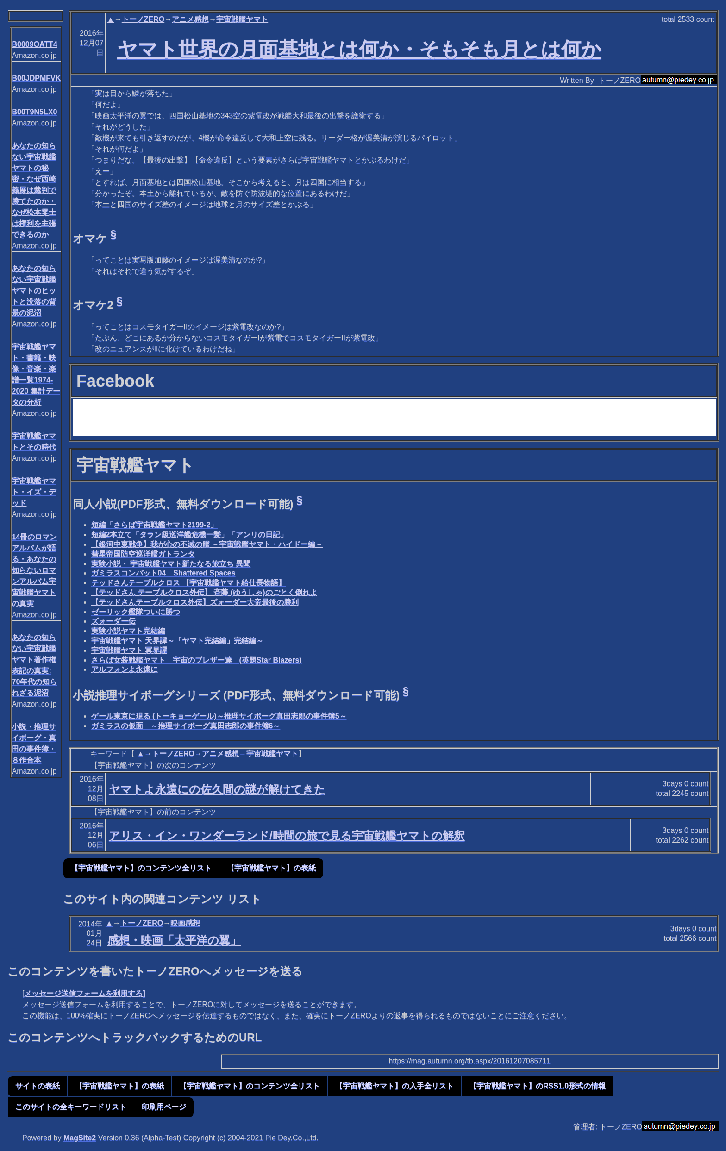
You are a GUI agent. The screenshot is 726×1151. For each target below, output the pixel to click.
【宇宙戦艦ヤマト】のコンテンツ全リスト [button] (141, 868)
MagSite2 (79, 1138)
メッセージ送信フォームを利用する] (84, 993)
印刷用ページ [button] (164, 1107)
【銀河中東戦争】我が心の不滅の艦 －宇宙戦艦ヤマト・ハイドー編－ (207, 544)
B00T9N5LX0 (34, 112)
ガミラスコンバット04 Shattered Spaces (163, 573)
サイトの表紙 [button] (37, 1086)
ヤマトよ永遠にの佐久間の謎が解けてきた (217, 789)
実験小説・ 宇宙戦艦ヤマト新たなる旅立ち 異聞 (171, 564)
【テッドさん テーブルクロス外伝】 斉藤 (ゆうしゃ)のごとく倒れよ (204, 592)
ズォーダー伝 (113, 621)
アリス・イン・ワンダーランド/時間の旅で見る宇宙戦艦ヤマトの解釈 (287, 835)
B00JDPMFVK (36, 78)
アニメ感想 (190, 19)
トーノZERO (143, 19)
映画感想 (185, 923)
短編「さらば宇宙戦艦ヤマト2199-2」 (154, 525)
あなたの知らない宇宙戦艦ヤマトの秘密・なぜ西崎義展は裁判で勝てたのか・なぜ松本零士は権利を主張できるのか (34, 190)
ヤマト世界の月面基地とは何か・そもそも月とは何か (359, 49)
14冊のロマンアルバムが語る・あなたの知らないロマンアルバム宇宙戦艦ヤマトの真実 (34, 570)
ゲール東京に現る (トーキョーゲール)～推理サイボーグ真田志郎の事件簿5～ (219, 716)
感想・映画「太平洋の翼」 (174, 940)
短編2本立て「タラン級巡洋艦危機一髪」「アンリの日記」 (189, 534)
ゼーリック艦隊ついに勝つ (135, 612)
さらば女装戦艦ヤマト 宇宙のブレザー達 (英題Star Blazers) (196, 660)
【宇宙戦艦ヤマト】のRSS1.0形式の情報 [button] (537, 1086)
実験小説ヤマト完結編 (128, 631)
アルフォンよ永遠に (124, 669)
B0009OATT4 (34, 44)
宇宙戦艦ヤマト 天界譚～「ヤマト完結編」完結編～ (177, 640)
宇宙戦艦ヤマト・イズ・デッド (34, 492)
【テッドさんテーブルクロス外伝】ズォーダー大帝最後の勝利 (195, 602)
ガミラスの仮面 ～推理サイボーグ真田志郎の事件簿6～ (186, 726)
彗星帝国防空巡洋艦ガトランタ (143, 554)
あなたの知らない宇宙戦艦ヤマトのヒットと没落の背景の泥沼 (34, 290)
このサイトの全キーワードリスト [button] (70, 1107)
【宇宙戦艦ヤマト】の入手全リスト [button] (394, 1086)
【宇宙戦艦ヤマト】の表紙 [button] (271, 868)
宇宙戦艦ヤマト (242, 19)
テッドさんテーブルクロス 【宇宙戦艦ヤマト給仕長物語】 (188, 583)
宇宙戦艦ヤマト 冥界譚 (129, 650)
